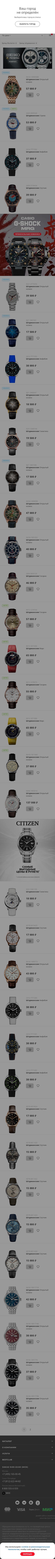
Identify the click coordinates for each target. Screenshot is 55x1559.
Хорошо (27, 1554)
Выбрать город (27, 24)
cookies (25, 1547)
